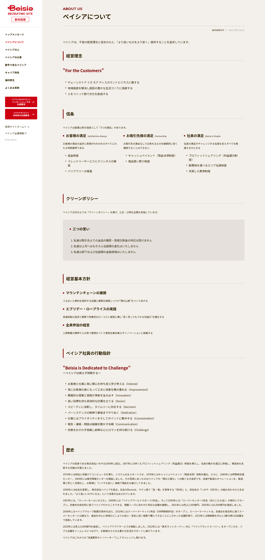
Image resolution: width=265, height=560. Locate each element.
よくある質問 (12, 87)
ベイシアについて (14, 42)
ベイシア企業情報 (14, 133)
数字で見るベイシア (15, 65)
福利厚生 (10, 80)
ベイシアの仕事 (13, 57)
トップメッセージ (14, 34)
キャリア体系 (12, 72)
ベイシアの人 (12, 49)
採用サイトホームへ (15, 126)
